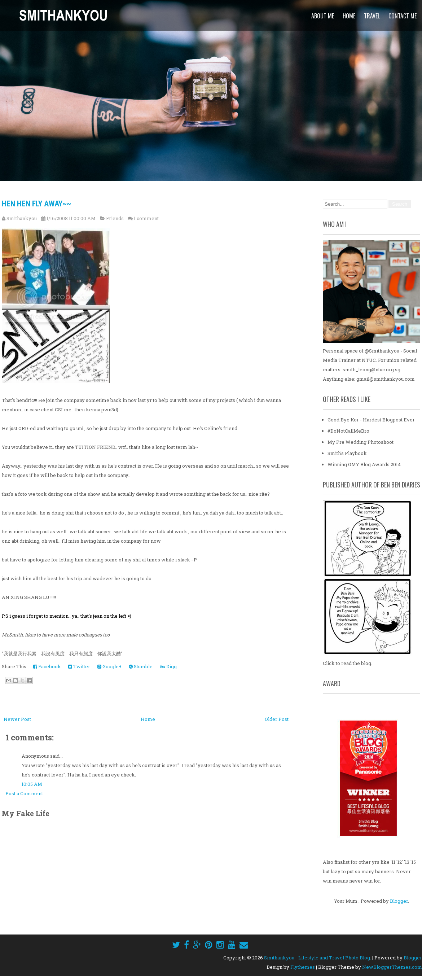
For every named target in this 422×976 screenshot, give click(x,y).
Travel (372, 16)
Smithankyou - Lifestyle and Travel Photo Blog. (317, 957)
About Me (322, 16)
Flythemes (302, 967)
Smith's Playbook (347, 453)
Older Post (277, 719)
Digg (168, 666)
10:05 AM (32, 784)
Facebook (47, 666)
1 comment (146, 218)
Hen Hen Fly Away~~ (36, 203)
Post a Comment (24, 793)
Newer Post (17, 719)
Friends (115, 218)
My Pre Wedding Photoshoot (361, 442)
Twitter (79, 666)
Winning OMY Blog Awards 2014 (364, 464)
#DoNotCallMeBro (348, 431)
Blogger (399, 901)
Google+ (109, 666)
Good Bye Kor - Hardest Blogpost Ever (371, 419)
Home (349, 16)
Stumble (141, 666)
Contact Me (402, 16)
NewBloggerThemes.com (392, 967)
